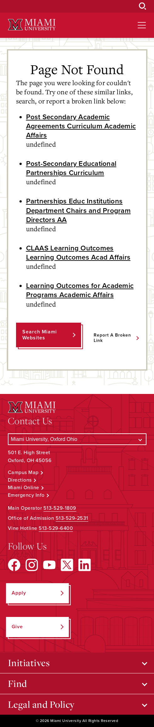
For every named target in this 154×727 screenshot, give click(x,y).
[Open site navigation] (141, 25)
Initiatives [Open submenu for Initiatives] (29, 662)
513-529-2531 (72, 518)
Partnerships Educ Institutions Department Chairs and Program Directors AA (78, 210)
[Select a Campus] (77, 439)
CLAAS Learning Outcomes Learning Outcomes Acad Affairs (78, 252)
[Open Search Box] (142, 6)
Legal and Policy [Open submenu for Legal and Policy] (41, 704)
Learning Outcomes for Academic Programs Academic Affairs (80, 290)
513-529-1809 (59, 508)
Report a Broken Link (112, 337)
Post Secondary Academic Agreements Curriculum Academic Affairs (81, 126)
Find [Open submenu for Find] (17, 683)
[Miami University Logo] (32, 25)
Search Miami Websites (39, 335)
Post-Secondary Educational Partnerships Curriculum (71, 168)
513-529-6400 (56, 528)
